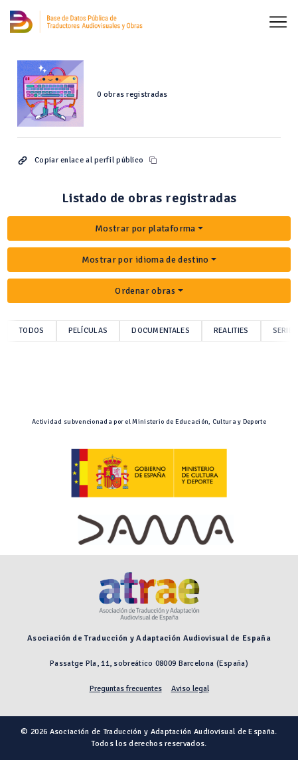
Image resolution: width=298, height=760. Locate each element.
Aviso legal (190, 689)
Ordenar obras (145, 290)
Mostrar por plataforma (145, 228)
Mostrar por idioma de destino (145, 259)
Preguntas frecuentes (126, 689)
